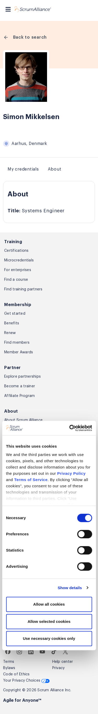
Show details (70, 588)
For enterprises (17, 270)
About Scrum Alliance (23, 420)
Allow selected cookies (48, 621)
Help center (62, 662)
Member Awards (18, 352)
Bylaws (9, 668)
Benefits (11, 323)
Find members (17, 342)
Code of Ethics (16, 674)
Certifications (16, 251)
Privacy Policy (71, 473)
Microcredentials (19, 260)
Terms (8, 662)
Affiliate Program (19, 396)
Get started (14, 313)
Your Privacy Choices (26, 680)
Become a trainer (19, 386)
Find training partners (23, 289)
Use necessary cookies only (49, 638)
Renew (10, 333)
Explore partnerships (22, 376)
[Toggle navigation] (8, 9)
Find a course (16, 280)
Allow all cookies (49, 604)
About (54, 169)
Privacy (58, 668)
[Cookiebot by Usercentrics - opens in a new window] (70, 428)
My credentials (23, 169)
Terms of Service (31, 479)
